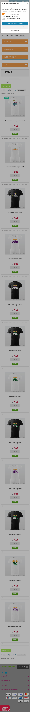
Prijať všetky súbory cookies (15, 23)
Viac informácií (15, 30)
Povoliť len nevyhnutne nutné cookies (15, 27)
